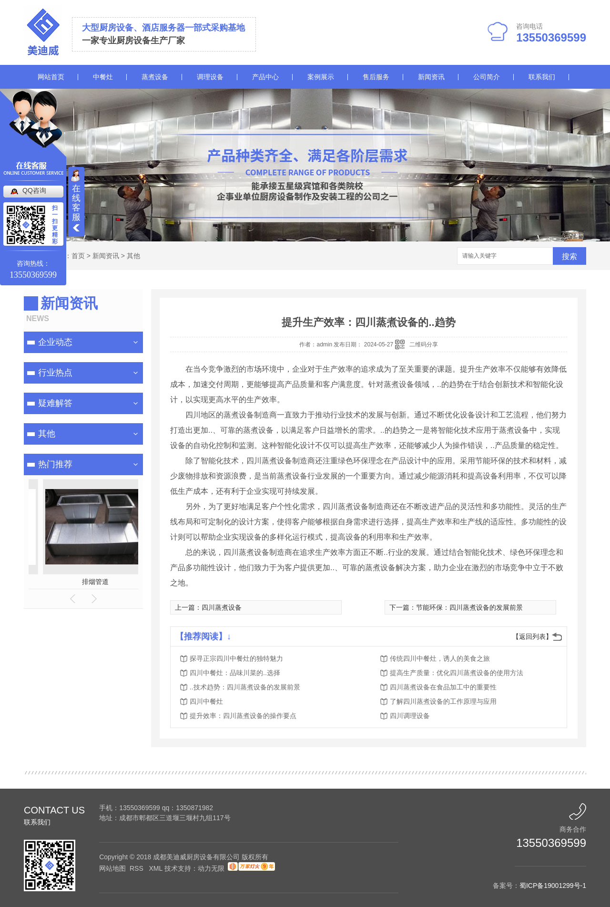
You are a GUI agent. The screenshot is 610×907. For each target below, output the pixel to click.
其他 (133, 256)
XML (156, 868)
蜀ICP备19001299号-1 (552, 885)
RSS (137, 868)
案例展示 (320, 77)
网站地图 (112, 868)
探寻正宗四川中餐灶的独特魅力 (236, 658)
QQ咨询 (34, 190)
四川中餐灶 (206, 701)
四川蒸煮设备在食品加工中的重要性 (443, 687)
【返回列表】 (532, 636)
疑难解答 (55, 403)
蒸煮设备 (155, 77)
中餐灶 (103, 77)
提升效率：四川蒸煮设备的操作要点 (243, 715)
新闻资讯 (431, 77)
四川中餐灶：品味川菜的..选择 (235, 673)
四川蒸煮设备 (222, 607)
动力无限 (211, 868)
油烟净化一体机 (105, 581)
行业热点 (55, 372)
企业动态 (55, 342)
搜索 (569, 256)
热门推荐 (55, 464)
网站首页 (51, 77)
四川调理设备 (410, 715)
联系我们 (542, 77)
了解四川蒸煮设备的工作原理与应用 (443, 701)
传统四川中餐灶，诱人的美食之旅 (440, 658)
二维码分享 (423, 344)
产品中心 (265, 77)
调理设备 (210, 77)
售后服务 (376, 77)
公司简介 (486, 77)
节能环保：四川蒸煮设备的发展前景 (469, 607)
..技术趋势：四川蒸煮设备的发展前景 (245, 687)
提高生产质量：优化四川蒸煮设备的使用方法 (456, 673)
